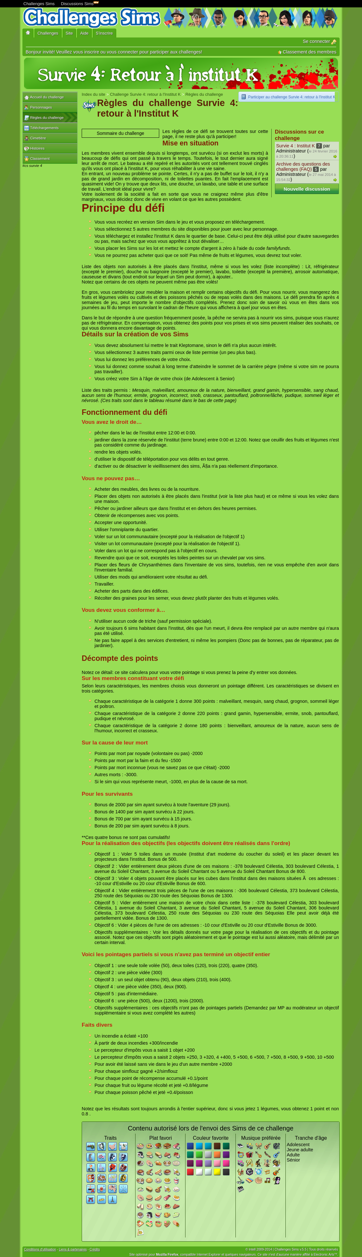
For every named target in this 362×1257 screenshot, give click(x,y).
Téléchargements (41, 128)
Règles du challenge (44, 117)
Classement (37, 158)
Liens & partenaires (73, 1249)
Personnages (38, 107)
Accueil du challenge (44, 97)
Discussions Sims (78, 3)
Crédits (95, 1249)
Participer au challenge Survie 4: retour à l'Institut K (291, 97)
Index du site (93, 94)
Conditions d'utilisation (40, 1249)
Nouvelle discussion (307, 189)
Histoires (34, 148)
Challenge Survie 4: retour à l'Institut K (145, 94)
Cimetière (35, 138)
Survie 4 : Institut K (295, 145)
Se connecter (319, 41)
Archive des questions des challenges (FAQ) (303, 166)
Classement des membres (307, 51)
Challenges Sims (39, 3)
